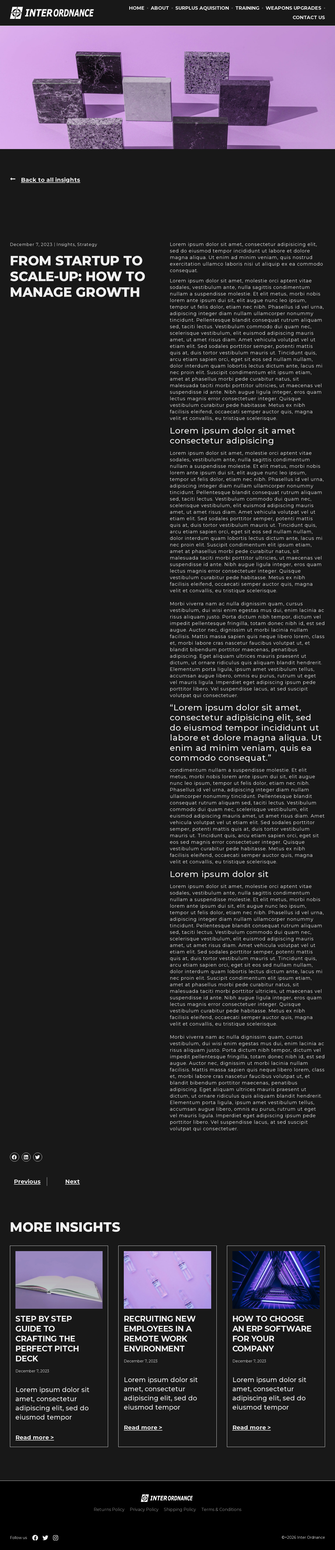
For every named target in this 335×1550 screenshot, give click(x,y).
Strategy (87, 244)
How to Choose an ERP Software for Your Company (272, 1334)
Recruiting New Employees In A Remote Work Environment (160, 1334)
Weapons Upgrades (293, 8)
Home (136, 8)
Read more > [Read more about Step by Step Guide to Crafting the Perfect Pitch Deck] (34, 1437)
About (160, 8)
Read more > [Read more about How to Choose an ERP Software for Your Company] (251, 1427)
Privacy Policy (144, 1509)
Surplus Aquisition (202, 8)
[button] (45, 180)
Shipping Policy (180, 1509)
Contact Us (309, 17)
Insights (66, 244)
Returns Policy (109, 1509)
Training (247, 8)
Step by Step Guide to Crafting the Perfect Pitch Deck (47, 1338)
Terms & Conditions (221, 1509)
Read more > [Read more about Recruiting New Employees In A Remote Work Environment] (143, 1427)
